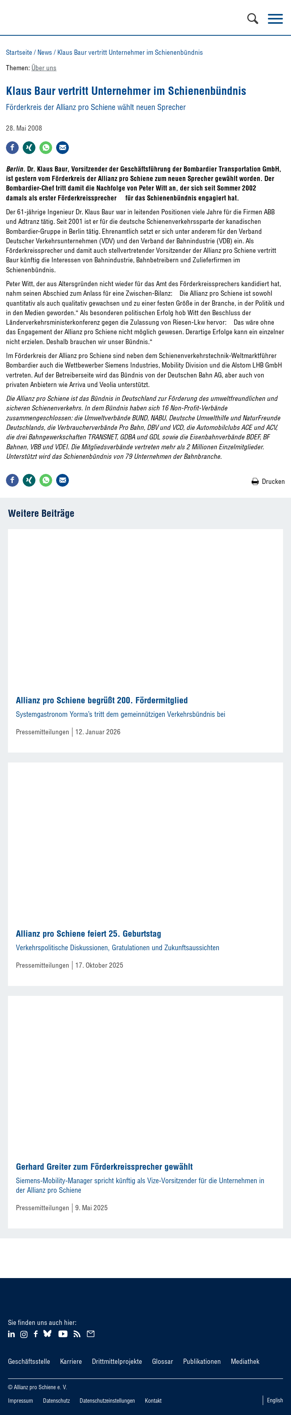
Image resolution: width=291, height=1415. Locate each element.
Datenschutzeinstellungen (107, 1400)
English (275, 1400)
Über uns (44, 68)
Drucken (273, 481)
